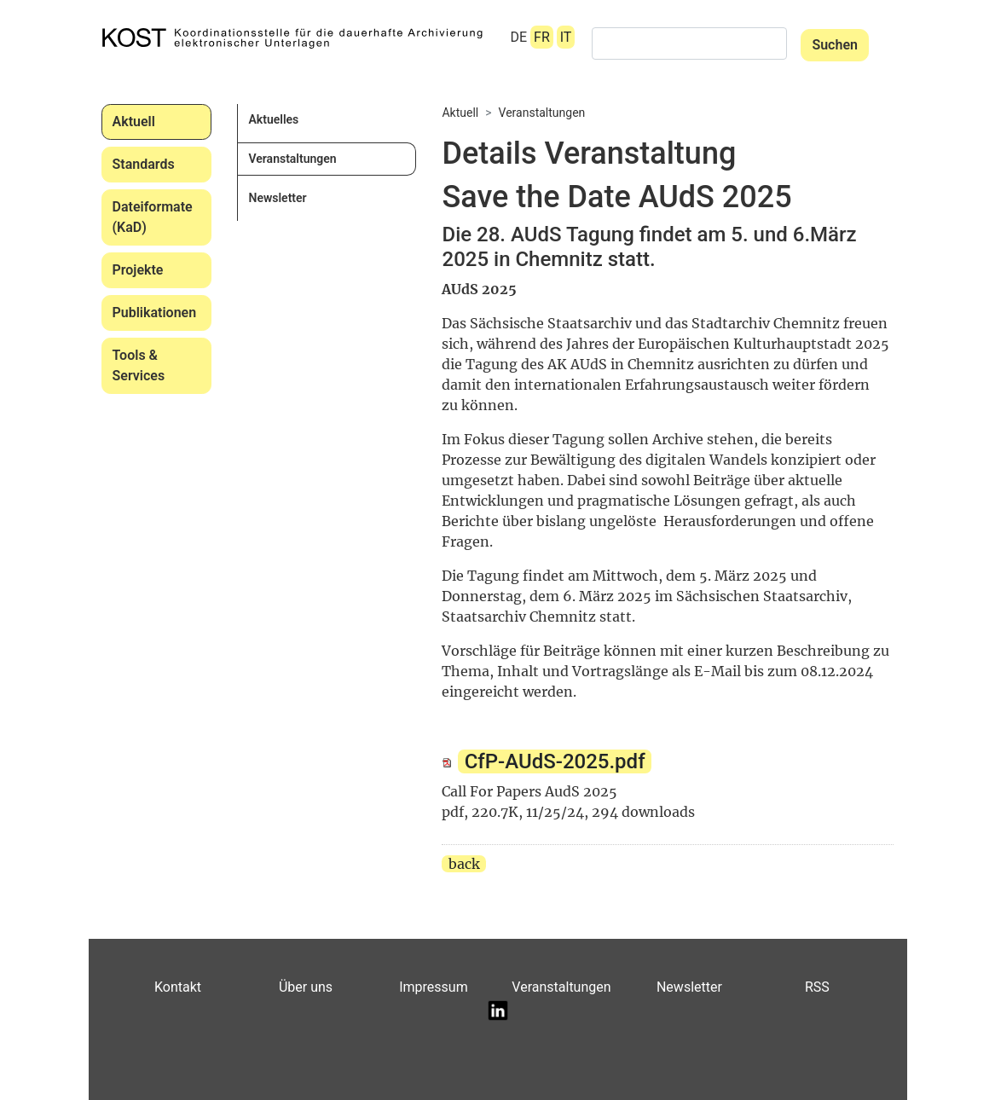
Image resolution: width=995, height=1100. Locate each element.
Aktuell (134, 121)
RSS (817, 987)
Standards (144, 164)
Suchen (835, 45)
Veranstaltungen (292, 158)
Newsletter (277, 198)
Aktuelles (273, 119)
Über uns (306, 987)
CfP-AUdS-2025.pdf (555, 761)
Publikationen (155, 312)
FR (542, 37)
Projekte (138, 270)
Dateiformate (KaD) (153, 217)
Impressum (433, 987)
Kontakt (177, 987)
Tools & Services (139, 365)
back (464, 863)
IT (566, 37)
